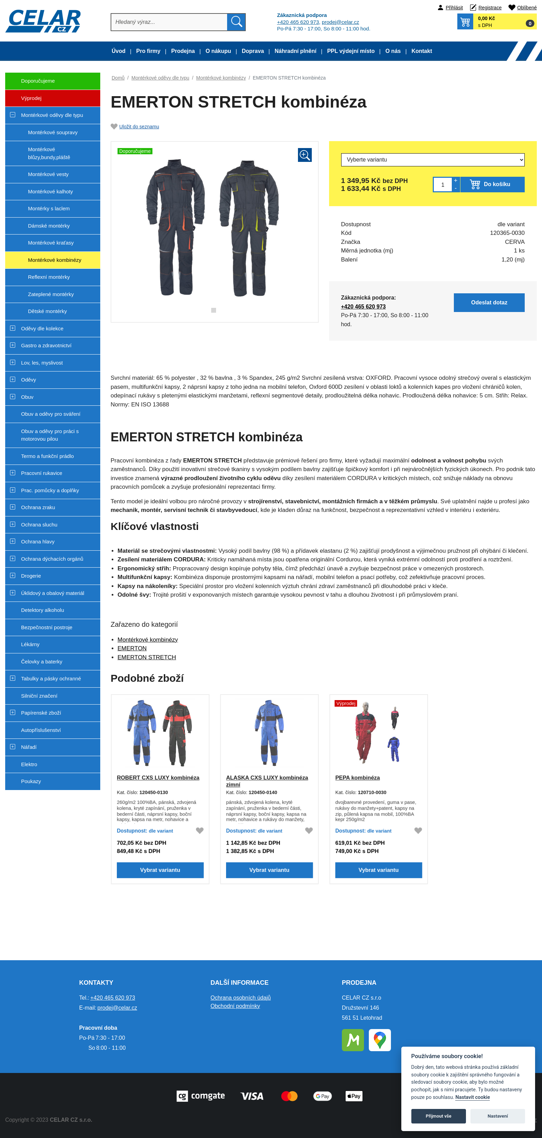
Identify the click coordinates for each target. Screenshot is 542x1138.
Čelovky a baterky (41, 661)
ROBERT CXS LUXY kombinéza (158, 777)
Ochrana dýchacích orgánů (52, 559)
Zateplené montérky (51, 294)
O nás (393, 51)
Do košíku (497, 184)
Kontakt (421, 51)
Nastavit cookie (472, 1097)
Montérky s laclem (49, 208)
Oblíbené (527, 7)
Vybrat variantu (160, 872)
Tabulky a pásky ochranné (51, 678)
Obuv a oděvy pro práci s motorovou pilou (50, 435)
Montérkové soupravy (52, 132)
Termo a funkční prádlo (47, 456)
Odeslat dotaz (492, 302)
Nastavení (498, 1116)
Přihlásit (454, 7)
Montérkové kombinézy (54, 260)
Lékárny (30, 644)
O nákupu (218, 51)
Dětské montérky (47, 311)
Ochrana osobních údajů (241, 998)
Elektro (29, 764)
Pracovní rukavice (41, 473)
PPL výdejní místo (351, 51)
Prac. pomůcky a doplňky (50, 490)
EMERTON (132, 648)
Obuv (27, 397)
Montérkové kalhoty (50, 191)
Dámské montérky (49, 226)
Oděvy (28, 380)
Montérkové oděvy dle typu (52, 115)
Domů (118, 78)
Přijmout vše (438, 1116)
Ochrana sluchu (39, 524)
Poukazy (31, 781)
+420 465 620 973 (298, 22)
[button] (497, 21)
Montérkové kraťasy (51, 243)
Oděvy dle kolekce (42, 328)
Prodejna (183, 51)
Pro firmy (148, 51)
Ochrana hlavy (38, 541)
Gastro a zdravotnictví (46, 345)
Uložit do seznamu (135, 126)
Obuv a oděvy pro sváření (51, 414)
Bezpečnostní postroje (46, 627)
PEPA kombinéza (357, 777)
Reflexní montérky (49, 277)
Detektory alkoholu (42, 610)
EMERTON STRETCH (147, 657)
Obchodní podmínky (235, 1006)
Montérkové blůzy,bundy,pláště (49, 153)
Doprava (253, 51)
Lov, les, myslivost (42, 363)
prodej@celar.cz (340, 22)
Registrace (490, 7)
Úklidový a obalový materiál (52, 593)
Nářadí (29, 747)
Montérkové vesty (48, 174)
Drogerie (31, 576)
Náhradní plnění (296, 51)
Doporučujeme (30, 83)
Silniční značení (39, 696)
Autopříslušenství (41, 730)
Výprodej (23, 100)
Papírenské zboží (41, 713)
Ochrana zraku (38, 507)
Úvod (118, 51)
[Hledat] (169, 22)
